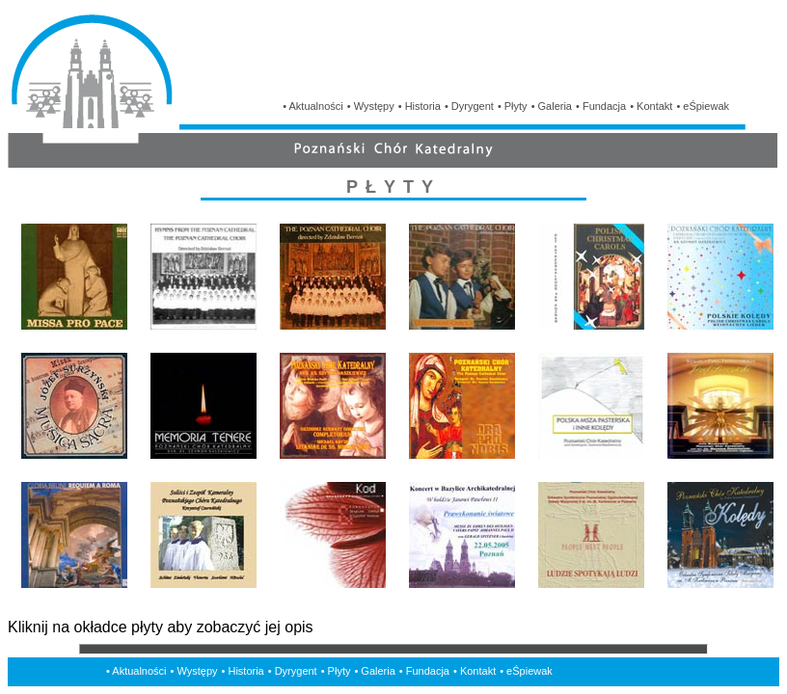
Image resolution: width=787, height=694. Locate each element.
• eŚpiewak (702, 106)
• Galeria (551, 106)
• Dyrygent (469, 106)
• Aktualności (313, 106)
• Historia (419, 106)
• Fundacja (601, 106)
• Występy (370, 106)
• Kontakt (651, 106)
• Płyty (513, 106)
